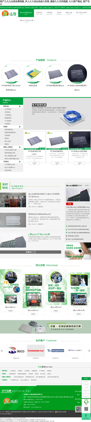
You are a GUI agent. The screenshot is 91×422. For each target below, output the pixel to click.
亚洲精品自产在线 (4, 421)
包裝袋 (59, 13)
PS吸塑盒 (6, 123)
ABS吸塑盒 (7, 115)
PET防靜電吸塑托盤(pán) (55, 85)
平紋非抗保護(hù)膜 (9, 150)
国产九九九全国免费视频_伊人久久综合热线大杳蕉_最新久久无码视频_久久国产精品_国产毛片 (23, 419)
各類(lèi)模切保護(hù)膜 (11, 158)
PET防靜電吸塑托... (57, 151)
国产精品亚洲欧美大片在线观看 (26, 421)
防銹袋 (6, 144)
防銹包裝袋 (33, 85)
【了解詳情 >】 (77, 219)
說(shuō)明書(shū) (9, 167)
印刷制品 (49, 13)
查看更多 (10, 310)
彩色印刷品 (7, 170)
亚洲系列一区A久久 (14, 421)
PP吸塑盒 (6, 112)
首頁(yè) (86, 378)
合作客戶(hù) (16, 358)
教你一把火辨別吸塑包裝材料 (76, 239)
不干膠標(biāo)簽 (9, 164)
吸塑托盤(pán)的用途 (73, 236)
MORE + (87, 185)
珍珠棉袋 (6, 135)
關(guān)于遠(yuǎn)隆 (86, 397)
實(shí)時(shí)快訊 (81, 13)
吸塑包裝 (39, 13)
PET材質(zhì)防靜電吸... (79, 151)
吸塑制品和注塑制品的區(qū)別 (39, 214)
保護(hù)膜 (68, 13)
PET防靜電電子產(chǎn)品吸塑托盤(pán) (11, 88)
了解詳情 (34, 163)
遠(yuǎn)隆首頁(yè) (26, 13)
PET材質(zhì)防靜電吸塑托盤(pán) (77, 88)
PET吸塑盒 (7, 109)
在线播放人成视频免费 (39, 421)
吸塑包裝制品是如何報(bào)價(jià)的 (77, 226)
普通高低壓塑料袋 (9, 132)
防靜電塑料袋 (8, 129)
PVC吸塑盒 (7, 121)
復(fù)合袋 (7, 141)
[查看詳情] (40, 206)
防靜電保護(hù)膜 (9, 153)
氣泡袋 (6, 138)
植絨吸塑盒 (7, 118)
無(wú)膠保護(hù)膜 (9, 155)
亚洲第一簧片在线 (50, 421)
